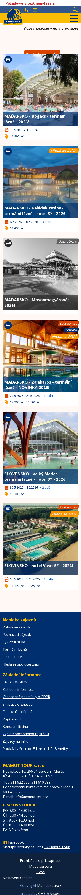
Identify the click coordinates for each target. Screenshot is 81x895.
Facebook (16, 842)
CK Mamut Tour (57, 847)
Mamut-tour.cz (49, 885)
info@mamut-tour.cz (31, 796)
